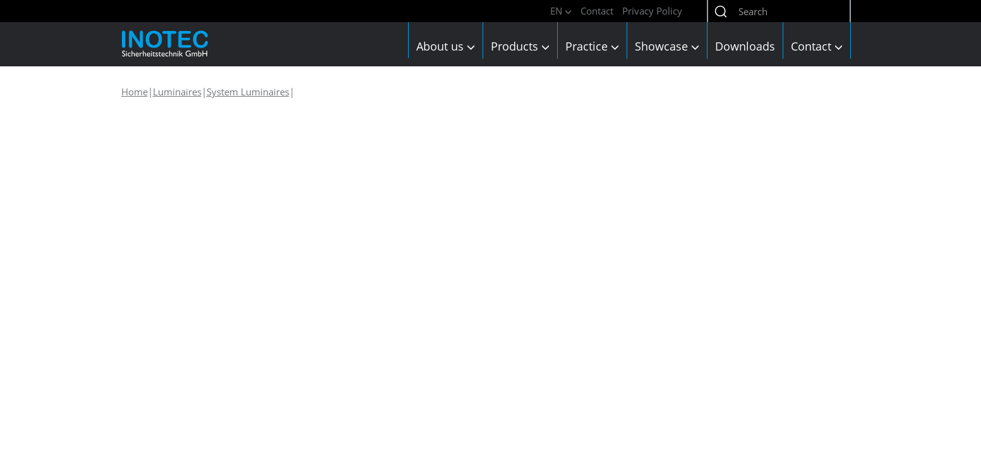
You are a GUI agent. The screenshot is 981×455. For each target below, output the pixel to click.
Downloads (745, 46)
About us (445, 46)
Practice (592, 46)
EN (561, 10)
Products (520, 46)
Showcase (667, 46)
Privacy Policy (652, 10)
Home (134, 91)
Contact (597, 10)
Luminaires (177, 91)
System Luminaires (248, 91)
